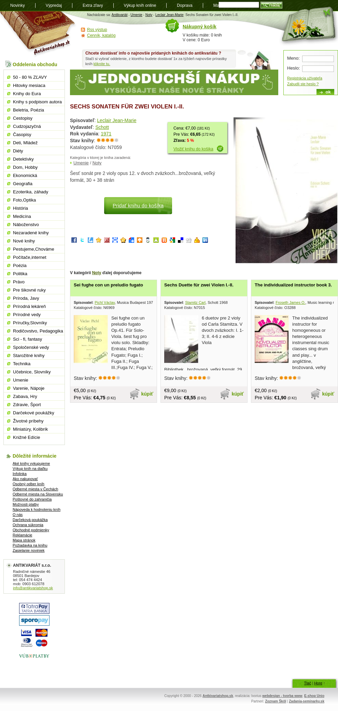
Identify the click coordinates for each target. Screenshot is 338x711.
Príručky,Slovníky (30, 322)
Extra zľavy (93, 5)
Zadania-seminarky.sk (306, 701)
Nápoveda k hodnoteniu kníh (36, 509)
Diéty (18, 150)
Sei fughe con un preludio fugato (108, 284)
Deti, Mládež (25, 142)
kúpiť (147, 394)
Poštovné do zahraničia (32, 499)
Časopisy (22, 134)
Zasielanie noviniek (29, 550)
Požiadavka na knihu (30, 545)
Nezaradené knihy (31, 232)
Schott (102, 127)
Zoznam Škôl (275, 701)
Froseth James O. (290, 302)
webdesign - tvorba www (282, 696)
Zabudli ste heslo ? (303, 84)
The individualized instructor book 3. (293, 284)
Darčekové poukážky (33, 412)
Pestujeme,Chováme (33, 249)
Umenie (136, 15)
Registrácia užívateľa (304, 78)
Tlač (307, 683)
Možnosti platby (26, 504)
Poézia (20, 265)
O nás (18, 515)
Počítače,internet (29, 257)
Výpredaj (54, 5)
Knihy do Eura (27, 93)
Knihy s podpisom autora (37, 101)
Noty (149, 15)
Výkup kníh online (140, 5)
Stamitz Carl (195, 302)
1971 (106, 133)
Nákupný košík (199, 26)
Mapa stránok (24, 540)
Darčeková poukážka (30, 520)
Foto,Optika (24, 200)
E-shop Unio (314, 696)
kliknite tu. (102, 64)
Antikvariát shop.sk (38, 34)
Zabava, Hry (25, 396)
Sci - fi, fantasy (27, 339)
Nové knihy (24, 240)
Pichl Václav (105, 302)
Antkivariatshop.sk (217, 696)
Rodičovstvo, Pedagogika (38, 331)
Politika (20, 273)
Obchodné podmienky (31, 530)
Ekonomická (25, 175)
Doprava (184, 5)
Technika (21, 363)
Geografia (22, 183)
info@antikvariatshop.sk (33, 588)
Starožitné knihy (29, 355)
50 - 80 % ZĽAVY (30, 77)
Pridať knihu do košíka (138, 205)
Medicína (22, 216)
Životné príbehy (28, 421)
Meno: (293, 58)
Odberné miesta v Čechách (35, 489)
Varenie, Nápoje (28, 388)
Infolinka (20, 474)
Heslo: (293, 68)
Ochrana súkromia (28, 525)
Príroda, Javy (26, 298)
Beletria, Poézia (28, 110)
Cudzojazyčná (27, 126)
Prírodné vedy (27, 314)
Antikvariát (120, 15)
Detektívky (23, 159)
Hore (318, 683)
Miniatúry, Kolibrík (30, 429)
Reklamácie (22, 535)
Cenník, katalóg (101, 35)
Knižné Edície (26, 437)
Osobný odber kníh (28, 484)
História (20, 208)
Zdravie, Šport (27, 404)
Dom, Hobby (25, 167)
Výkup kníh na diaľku (30, 468)
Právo (19, 281)
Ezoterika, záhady (30, 191)
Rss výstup (97, 29)
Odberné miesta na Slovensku (38, 494)
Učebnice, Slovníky (32, 371)
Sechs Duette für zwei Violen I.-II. (199, 284)
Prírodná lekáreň (29, 306)
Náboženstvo (26, 224)
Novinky (17, 5)
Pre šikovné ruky (29, 290)
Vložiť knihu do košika (193, 149)
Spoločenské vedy (31, 347)
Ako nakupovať (25, 479)
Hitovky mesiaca (29, 85)
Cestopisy (22, 118)
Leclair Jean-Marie (169, 15)
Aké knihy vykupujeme (31, 463)
